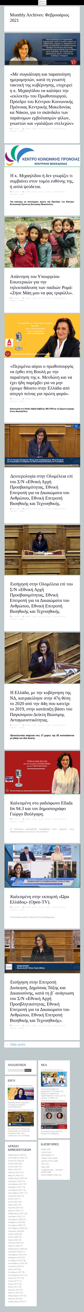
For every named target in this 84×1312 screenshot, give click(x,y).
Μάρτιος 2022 (14, 1175)
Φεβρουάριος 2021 (16, 1213)
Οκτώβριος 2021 (15, 1190)
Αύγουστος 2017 (14, 1278)
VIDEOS (44, 1152)
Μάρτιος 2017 (14, 1293)
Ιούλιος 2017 (13, 1281)
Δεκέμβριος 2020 (15, 1219)
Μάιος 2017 (13, 1287)
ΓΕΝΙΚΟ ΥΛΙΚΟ (31, 128)
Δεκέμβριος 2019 (15, 1255)
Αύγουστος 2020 (14, 1231)
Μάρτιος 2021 (14, 1211)
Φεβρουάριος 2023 (16, 1155)
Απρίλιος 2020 (14, 1243)
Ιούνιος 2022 (13, 1167)
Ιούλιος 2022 (13, 1164)
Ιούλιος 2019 (13, 1269)
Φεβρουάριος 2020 (16, 1249)
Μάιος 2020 (13, 1240)
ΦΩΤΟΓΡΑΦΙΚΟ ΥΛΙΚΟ (50, 1175)
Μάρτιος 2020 (14, 1246)
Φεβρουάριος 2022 (16, 1178)
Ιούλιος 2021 (13, 1199)
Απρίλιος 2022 (14, 1172)
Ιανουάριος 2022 (14, 1181)
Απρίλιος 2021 (14, 1208)
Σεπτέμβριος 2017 (16, 1275)
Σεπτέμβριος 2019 (16, 1263)
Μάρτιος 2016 (14, 1299)
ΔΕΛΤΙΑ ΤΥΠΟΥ (44, 128)
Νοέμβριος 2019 (14, 1257)
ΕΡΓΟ (43, 1164)
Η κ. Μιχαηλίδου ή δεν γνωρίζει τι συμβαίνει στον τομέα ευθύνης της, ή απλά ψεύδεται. (42, 181)
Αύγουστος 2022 (14, 1161)
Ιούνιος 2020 (13, 1237)
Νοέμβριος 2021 (14, 1187)
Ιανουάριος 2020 (14, 1252)
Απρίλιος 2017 (14, 1290)
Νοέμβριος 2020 (14, 1222)
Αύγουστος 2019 (14, 1266)
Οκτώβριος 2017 (15, 1272)
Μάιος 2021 (13, 1205)
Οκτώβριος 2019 (15, 1260)
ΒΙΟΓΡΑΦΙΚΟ (46, 1155)
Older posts (15, 1044)
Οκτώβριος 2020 (15, 1225)
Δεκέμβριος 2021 (15, 1184)
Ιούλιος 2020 (13, 1234)
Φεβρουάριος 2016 (16, 1301)
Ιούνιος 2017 (13, 1284)
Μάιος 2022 (13, 1169)
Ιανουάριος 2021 (14, 1216)
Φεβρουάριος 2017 (16, 1296)
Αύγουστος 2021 (14, 1196)
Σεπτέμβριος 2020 (16, 1228)
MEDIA (44, 1149)
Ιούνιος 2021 (13, 1202)
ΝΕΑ (43, 1167)
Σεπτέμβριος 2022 (16, 1158)
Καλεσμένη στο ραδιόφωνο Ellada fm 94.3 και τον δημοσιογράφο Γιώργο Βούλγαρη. (41, 808)
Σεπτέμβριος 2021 (16, 1193)
